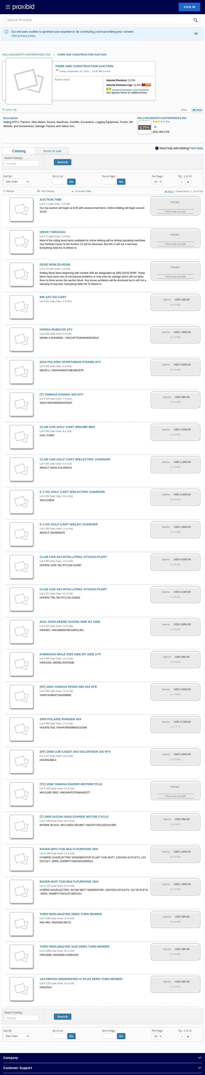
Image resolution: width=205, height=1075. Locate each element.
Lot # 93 (44, 626)
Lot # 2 (44, 236)
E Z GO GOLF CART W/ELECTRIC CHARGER (72, 492)
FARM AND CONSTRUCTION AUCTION (82, 54)
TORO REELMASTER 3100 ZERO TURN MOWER (75, 946)
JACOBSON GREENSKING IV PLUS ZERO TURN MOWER (81, 979)
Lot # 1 (44, 203)
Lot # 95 (44, 691)
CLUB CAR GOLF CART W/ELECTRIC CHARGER (75, 459)
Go (71, 181)
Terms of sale (52, 151)
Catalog (19, 151)
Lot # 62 (44, 333)
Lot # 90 (44, 561)
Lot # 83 (44, 463)
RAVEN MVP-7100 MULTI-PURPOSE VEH (69, 881)
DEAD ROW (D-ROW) (55, 264)
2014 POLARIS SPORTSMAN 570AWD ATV (70, 362)
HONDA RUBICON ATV (56, 329)
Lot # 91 (44, 593)
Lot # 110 (45, 983)
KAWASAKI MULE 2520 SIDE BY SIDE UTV (70, 654)
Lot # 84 (44, 496)
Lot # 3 (44, 268)
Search (62, 162)
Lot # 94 (44, 658)
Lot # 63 (44, 366)
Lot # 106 (45, 853)
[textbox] (21, 163)
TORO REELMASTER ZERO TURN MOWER (71, 914)
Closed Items (182, 191)
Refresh (8, 189)
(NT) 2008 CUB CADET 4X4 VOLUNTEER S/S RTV (75, 751)
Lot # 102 (45, 788)
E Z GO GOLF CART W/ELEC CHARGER (69, 524)
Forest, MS (9, 110)
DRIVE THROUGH (52, 232)
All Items (168, 191)
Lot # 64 (44, 398)
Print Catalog (45, 189)
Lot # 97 (44, 756)
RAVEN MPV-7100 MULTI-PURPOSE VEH (69, 849)
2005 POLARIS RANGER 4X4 (60, 719)
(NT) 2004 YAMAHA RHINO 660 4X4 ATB (68, 686)
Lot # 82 (44, 431)
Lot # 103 (45, 821)
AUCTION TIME (51, 199)
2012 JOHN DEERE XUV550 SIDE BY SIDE (70, 621)
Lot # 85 (44, 528)
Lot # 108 (45, 918)
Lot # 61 (44, 301)
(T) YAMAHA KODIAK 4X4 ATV (61, 394)
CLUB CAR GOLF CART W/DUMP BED (67, 427)
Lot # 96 (44, 723)
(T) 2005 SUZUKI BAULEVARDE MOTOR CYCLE (74, 816)
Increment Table (80, 191)
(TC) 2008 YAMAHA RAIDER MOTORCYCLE (71, 784)
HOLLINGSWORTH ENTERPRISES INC (26, 54)
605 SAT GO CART (53, 297)
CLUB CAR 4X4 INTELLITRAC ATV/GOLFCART (73, 556)
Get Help (197, 148)
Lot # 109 (45, 950)
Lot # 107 (45, 885)
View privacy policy (23, 35)
